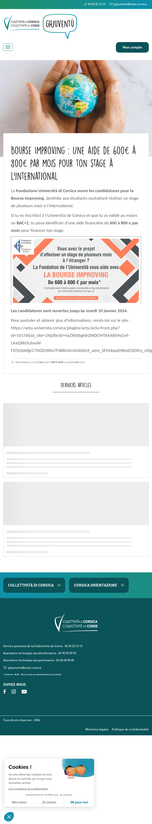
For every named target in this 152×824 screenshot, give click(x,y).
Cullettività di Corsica (34, 585)
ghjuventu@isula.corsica (128, 4)
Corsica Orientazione (99, 585)
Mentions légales (97, 729)
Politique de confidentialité (130, 729)
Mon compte (132, 47)
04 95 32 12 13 (94, 4)
